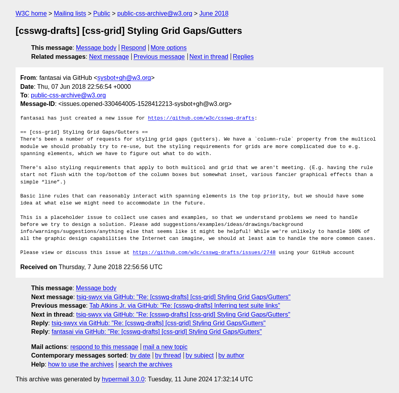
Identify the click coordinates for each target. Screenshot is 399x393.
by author (231, 355)
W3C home (31, 13)
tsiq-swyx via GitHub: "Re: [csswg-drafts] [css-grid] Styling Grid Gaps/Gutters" (184, 297)
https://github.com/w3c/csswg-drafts (201, 118)
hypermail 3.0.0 (123, 379)
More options (169, 47)
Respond (133, 47)
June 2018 (214, 13)
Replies (243, 56)
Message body (96, 47)
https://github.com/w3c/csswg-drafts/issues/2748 (204, 252)
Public (101, 13)
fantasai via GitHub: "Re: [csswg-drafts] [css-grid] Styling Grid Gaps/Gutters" (156, 331)
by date (140, 355)
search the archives (145, 364)
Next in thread (208, 56)
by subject (199, 355)
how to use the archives (81, 364)
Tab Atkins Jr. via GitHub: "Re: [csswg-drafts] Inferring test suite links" (184, 305)
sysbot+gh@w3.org (124, 77)
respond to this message (104, 347)
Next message (109, 56)
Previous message (159, 56)
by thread (168, 355)
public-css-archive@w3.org (154, 13)
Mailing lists (70, 13)
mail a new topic (165, 347)
